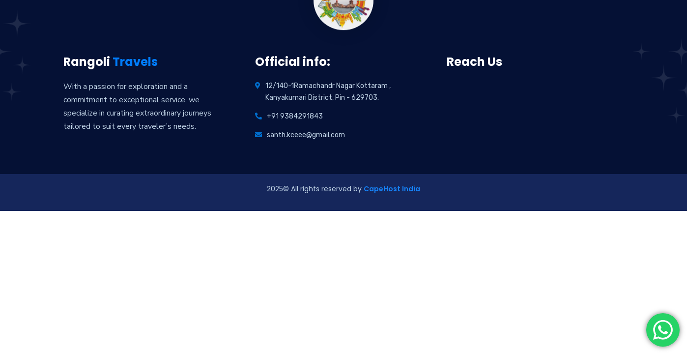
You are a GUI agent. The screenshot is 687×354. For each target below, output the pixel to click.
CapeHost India (392, 189)
